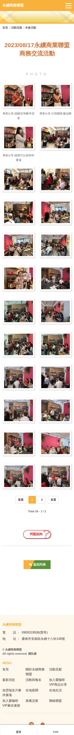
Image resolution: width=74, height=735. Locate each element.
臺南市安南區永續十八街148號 (43, 638)
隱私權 (32, 653)
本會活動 (30, 27)
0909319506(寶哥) (35, 632)
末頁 (53, 499)
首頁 (5, 27)
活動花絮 (16, 27)
